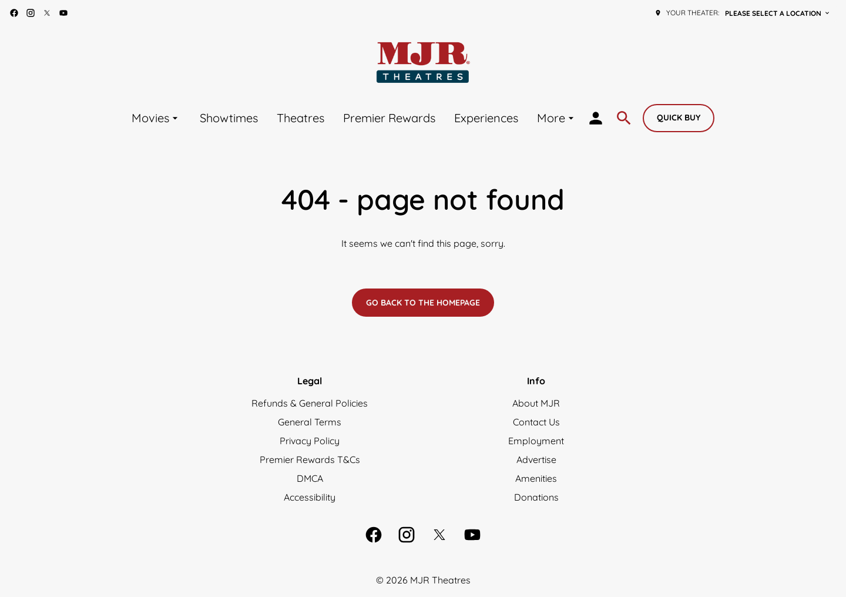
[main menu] (354, 118)
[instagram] (30, 13)
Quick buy (678, 117)
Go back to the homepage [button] (423, 302)
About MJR (536, 403)
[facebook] (14, 13)
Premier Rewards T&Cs (310, 459)
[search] (624, 118)
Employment (536, 441)
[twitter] (47, 13)
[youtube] (63, 13)
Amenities (536, 478)
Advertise (536, 459)
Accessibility (309, 497)
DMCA (310, 478)
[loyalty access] (595, 118)
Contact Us (536, 422)
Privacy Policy (310, 441)
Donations (536, 497)
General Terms (309, 422)
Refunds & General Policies (309, 403)
